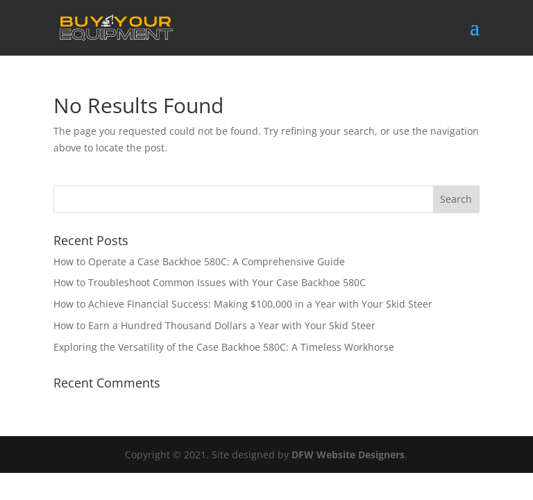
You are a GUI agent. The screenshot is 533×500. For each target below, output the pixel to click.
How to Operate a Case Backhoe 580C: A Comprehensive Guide (199, 261)
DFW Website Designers (348, 454)
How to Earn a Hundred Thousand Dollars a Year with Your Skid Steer (214, 325)
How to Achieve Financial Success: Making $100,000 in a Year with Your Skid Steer (242, 303)
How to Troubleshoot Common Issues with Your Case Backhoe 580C (209, 282)
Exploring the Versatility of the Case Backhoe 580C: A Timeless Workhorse (223, 346)
